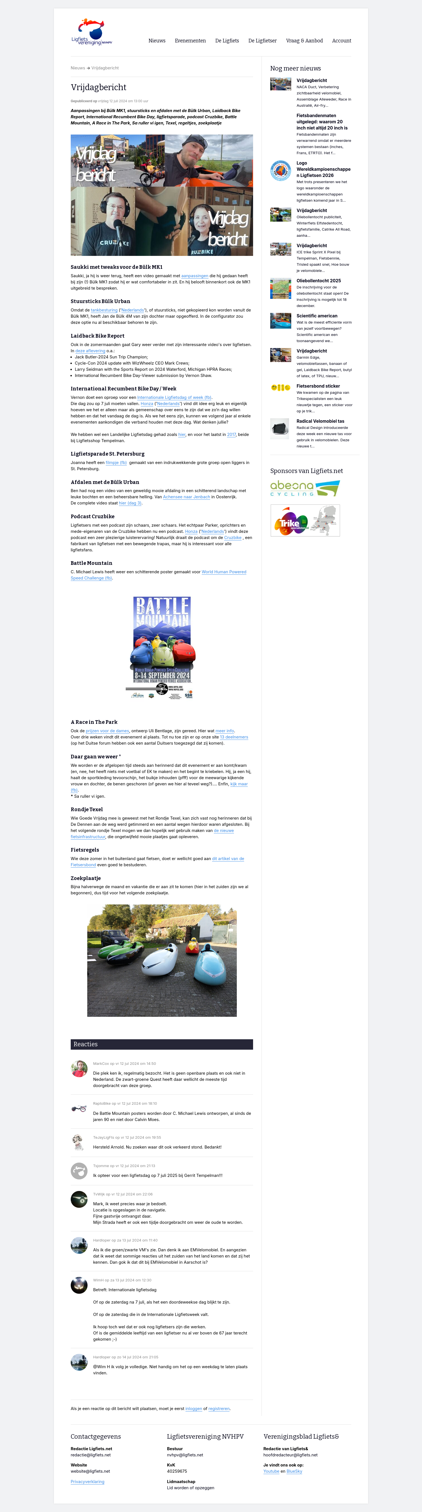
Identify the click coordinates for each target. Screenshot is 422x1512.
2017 (231, 434)
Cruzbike (233, 537)
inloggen (193, 1408)
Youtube (271, 1471)
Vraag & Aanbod (304, 41)
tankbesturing (104, 310)
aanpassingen (194, 275)
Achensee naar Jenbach (186, 496)
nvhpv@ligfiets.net (185, 1455)
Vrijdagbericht (105, 68)
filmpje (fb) (116, 462)
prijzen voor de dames (107, 730)
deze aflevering (90, 350)
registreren (219, 1408)
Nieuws (78, 68)
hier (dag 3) (130, 503)
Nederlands (132, 310)
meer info (224, 730)
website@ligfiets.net (90, 1471)
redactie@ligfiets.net (91, 1455)
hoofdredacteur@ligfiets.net (290, 1455)
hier (181, 434)
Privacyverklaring (87, 1481)
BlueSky (294, 1471)
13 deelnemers (234, 737)
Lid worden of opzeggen (190, 1487)
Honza (147, 403)
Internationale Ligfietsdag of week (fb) (174, 397)
